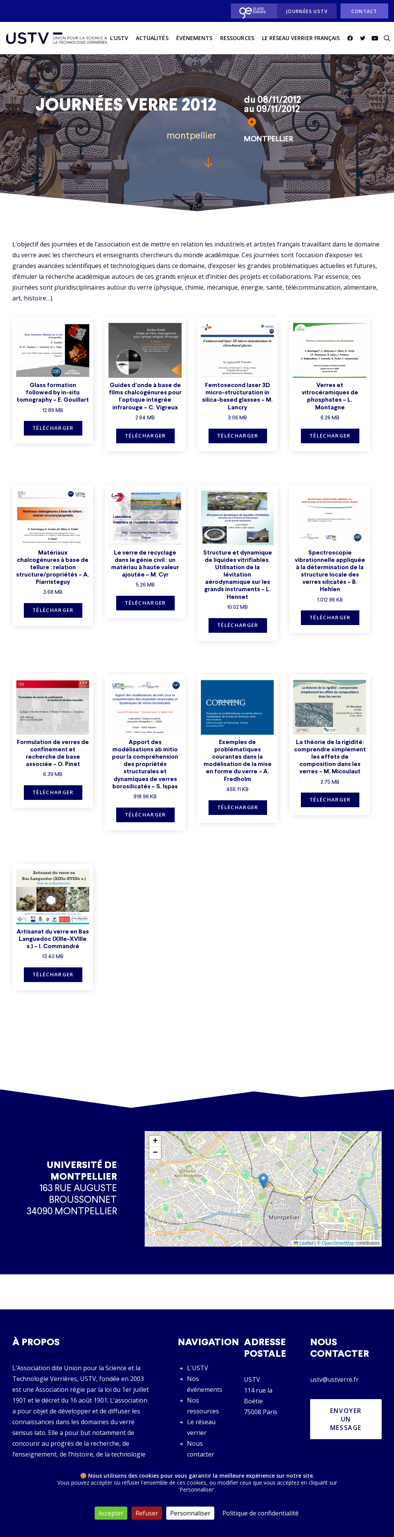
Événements (194, 38)
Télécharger (53, 427)
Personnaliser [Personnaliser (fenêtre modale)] (190, 1513)
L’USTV (119, 38)
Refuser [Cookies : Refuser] (146, 1513)
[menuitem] (252, 11)
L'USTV (197, 1368)
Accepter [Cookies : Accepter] (111, 1513)
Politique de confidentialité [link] (260, 1513)
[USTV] (56, 38)
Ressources (237, 38)
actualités (152, 38)
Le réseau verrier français (301, 38)
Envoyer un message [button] (347, 1419)
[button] (351, 38)
